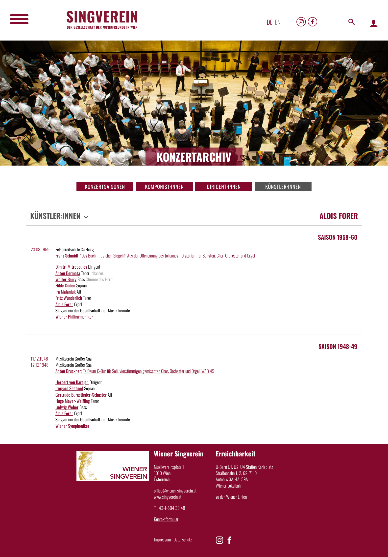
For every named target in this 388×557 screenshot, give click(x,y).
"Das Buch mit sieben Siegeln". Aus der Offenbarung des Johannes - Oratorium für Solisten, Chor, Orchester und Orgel (167, 255)
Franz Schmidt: (67, 255)
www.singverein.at (167, 496)
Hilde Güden (65, 285)
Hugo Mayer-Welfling (72, 401)
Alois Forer (64, 304)
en (278, 21)
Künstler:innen (283, 186)
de (269, 21)
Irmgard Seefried (69, 388)
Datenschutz (182, 539)
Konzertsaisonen (105, 186)
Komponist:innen (164, 186)
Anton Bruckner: (68, 371)
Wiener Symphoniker (72, 426)
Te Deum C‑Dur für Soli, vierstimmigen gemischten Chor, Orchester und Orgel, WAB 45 (148, 371)
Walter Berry (65, 279)
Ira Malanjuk (65, 291)
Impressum (162, 539)
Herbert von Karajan (72, 382)
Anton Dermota (67, 273)
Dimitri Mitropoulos (71, 266)
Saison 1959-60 (337, 237)
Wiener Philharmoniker (74, 316)
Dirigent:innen (224, 186)
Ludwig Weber (66, 407)
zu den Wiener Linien (231, 496)
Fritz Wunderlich (68, 298)
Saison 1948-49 (337, 346)
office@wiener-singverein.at (175, 490)
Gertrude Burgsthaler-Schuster (81, 394)
